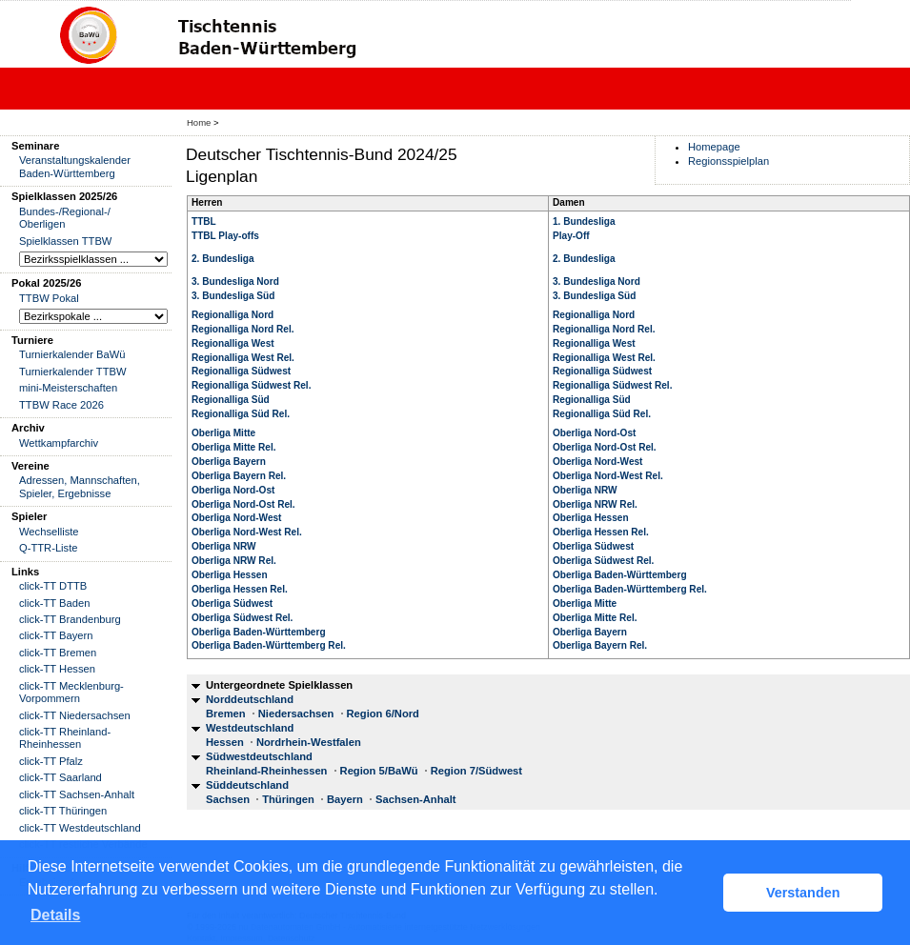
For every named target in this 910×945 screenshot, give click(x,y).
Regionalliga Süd (231, 399)
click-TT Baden (54, 603)
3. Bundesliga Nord (235, 281)
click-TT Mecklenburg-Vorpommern (71, 692)
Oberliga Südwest (232, 603)
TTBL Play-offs (225, 236)
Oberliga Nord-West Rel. (247, 532)
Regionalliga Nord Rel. (243, 329)
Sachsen (228, 799)
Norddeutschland (249, 699)
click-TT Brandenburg (70, 619)
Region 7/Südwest (476, 770)
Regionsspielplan (728, 161)
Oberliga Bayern (229, 461)
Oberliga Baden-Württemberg (259, 632)
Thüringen (288, 799)
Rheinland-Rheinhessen (266, 770)
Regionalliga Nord (232, 315)
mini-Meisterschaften (68, 387)
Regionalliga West (233, 343)
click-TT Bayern (56, 635)
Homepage (714, 146)
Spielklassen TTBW (65, 241)
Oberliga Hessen (230, 575)
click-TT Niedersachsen (75, 715)
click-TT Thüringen (63, 810)
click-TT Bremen (57, 652)
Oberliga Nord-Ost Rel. (243, 504)
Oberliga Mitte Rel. (233, 447)
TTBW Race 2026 (61, 405)
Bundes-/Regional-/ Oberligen (65, 218)
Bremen (226, 713)
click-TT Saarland (60, 777)
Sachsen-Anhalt (415, 799)
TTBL (204, 221)
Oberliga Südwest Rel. (242, 618)
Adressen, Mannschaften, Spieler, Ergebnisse (79, 486)
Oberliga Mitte (223, 433)
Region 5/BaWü (379, 770)
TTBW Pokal (49, 298)
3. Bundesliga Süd (233, 296)
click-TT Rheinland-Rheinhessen (65, 738)
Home (199, 122)
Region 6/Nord (383, 713)
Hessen (225, 742)
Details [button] (55, 915)
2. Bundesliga (223, 258)
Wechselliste (49, 531)
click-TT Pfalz (51, 761)
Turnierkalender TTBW (73, 371)
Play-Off (571, 236)
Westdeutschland (249, 728)
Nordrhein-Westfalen (308, 742)
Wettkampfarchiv (58, 443)
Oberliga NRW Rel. (234, 560)
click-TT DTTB (53, 586)
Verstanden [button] (803, 892)
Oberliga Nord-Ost (233, 490)
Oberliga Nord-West (236, 518)
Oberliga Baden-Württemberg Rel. (269, 645)
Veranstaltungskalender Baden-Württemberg (75, 166)
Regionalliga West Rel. (243, 357)
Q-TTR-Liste (48, 547)
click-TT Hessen (57, 668)
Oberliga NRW (224, 546)
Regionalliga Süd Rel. (241, 414)
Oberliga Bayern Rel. (239, 476)
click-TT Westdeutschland (80, 828)
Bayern (345, 799)
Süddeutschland (247, 785)
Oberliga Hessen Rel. (240, 589)
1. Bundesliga (584, 221)
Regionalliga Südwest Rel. (251, 385)
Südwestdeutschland (259, 756)
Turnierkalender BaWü (72, 354)
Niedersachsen (296, 713)
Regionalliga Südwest (241, 371)
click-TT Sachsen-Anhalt (76, 794)
